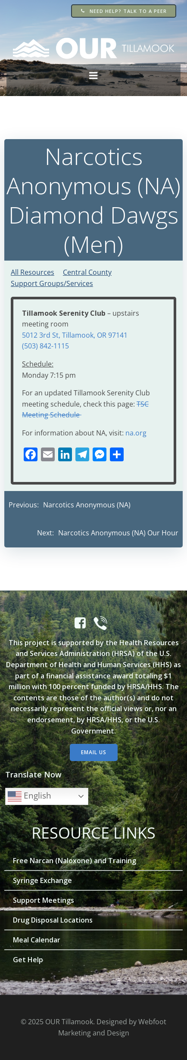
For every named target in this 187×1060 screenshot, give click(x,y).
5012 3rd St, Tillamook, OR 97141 (75, 335)
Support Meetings (43, 900)
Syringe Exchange (42, 880)
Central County (87, 272)
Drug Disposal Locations (53, 920)
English (29, 796)
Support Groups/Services (52, 283)
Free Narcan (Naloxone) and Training (74, 860)
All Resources (32, 272)
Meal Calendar (36, 940)
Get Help (28, 959)
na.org (135, 433)
